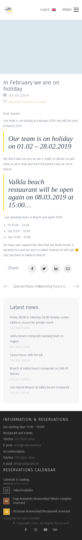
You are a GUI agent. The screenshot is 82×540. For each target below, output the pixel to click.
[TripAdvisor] (55, 529)
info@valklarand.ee (26, 464)
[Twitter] (44, 268)
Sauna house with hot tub (26, 355)
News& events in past (27, 102)
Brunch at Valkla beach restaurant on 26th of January (39, 371)
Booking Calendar (21, 484)
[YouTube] (45, 529)
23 (6, 490)
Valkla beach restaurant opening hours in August (36, 338)
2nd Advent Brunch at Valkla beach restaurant (39, 387)
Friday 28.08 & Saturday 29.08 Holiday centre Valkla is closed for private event (39, 320)
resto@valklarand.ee (27, 445)
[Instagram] (35, 529)
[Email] (67, 268)
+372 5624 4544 (24, 439)
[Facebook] (32, 268)
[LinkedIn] (56, 268)
